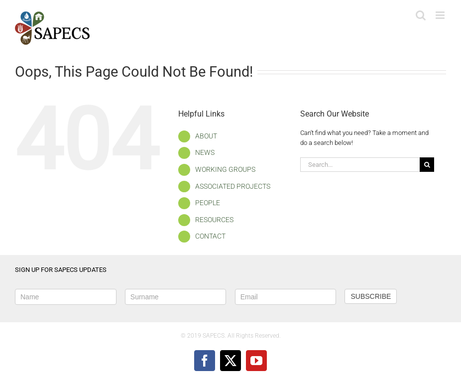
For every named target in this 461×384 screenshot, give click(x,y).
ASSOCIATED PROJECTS (232, 186)
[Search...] (360, 164)
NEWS (205, 152)
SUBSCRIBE (370, 296)
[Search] (427, 164)
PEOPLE (207, 203)
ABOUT (206, 136)
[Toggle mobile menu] (441, 15)
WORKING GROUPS (225, 169)
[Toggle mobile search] (421, 15)
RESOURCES (214, 220)
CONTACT (210, 236)
